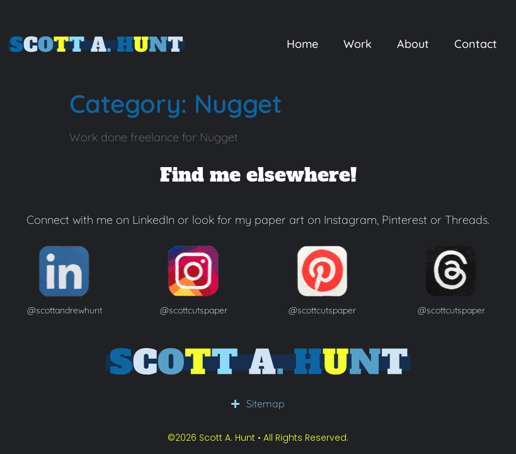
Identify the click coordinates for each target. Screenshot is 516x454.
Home (302, 44)
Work (357, 44)
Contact (475, 44)
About (413, 44)
